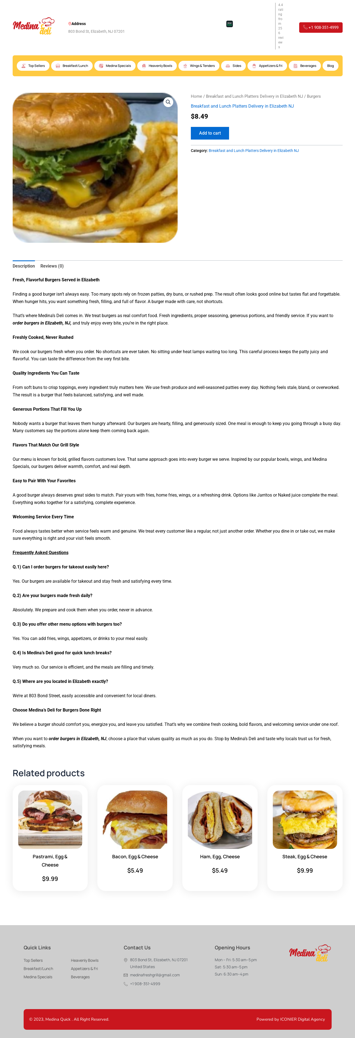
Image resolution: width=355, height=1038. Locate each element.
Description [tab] (24, 266)
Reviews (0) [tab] (52, 266)
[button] (168, 102)
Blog (330, 65)
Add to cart (210, 133)
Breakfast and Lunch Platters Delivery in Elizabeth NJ (254, 96)
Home (196, 96)
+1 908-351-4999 (321, 27)
